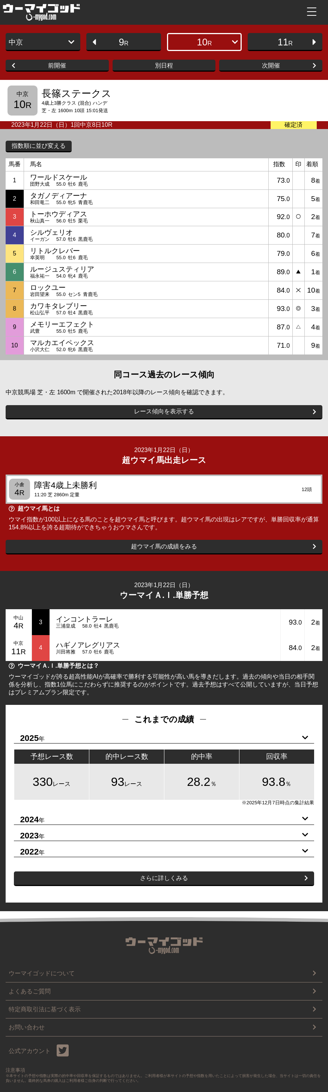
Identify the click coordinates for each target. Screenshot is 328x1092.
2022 (161, 852)
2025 (161, 738)
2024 (161, 820)
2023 (161, 836)
